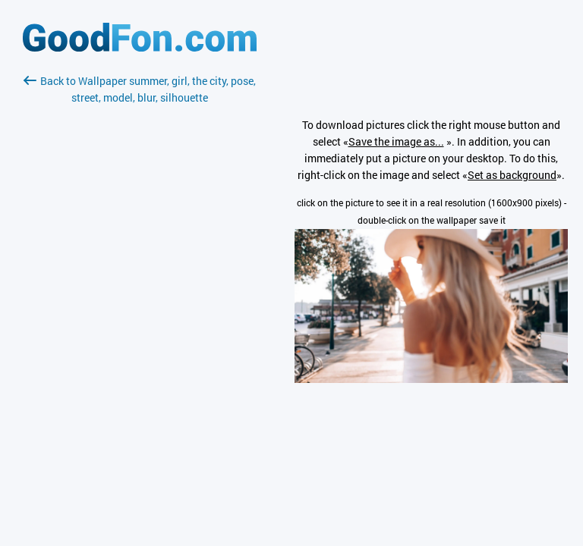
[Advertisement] (140, 286)
